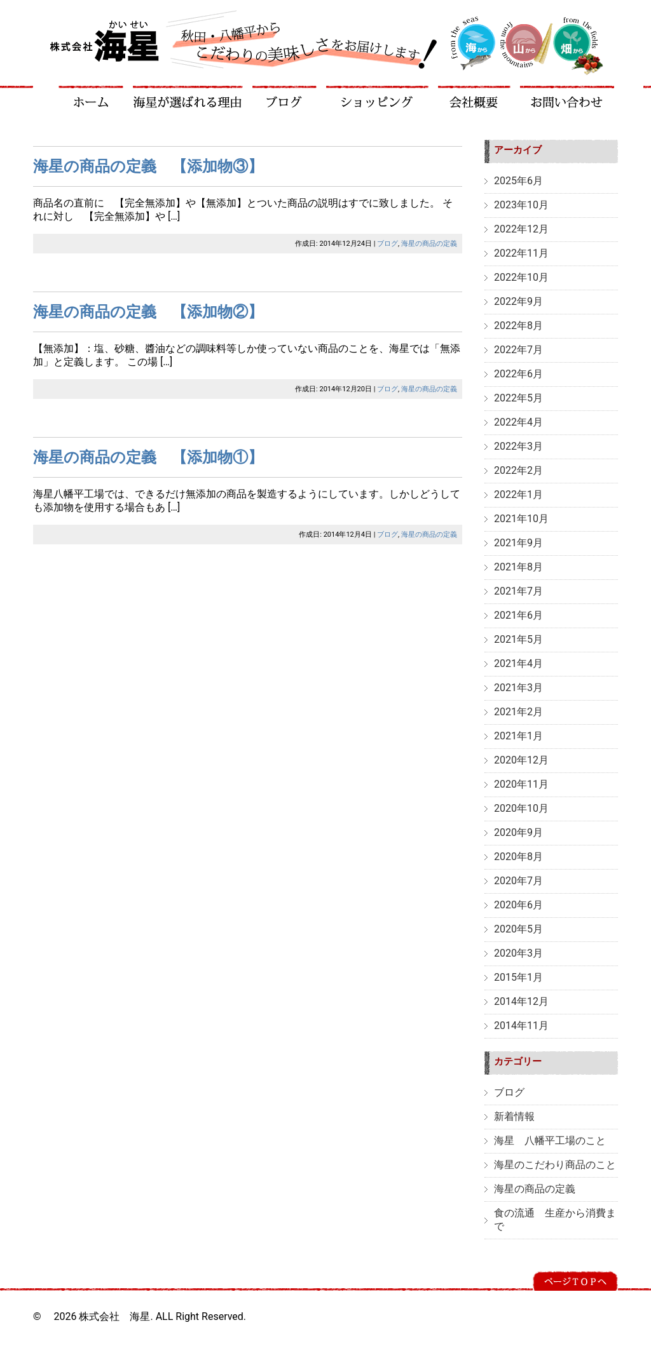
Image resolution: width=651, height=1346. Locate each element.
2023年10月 (521, 205)
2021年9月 (518, 543)
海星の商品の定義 (429, 243)
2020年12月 (521, 760)
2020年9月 (518, 832)
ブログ (284, 97)
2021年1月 (518, 736)
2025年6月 (518, 181)
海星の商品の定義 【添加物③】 (148, 166)
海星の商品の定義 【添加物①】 (148, 457)
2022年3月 (518, 446)
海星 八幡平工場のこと (550, 1140)
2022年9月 (518, 301)
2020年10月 (521, 808)
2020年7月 (518, 881)
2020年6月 (518, 905)
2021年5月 (518, 639)
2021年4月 (518, 663)
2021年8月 (518, 567)
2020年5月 (518, 929)
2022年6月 (518, 374)
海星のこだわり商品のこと (555, 1165)
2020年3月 (518, 953)
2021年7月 (518, 591)
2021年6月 (518, 615)
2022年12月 (521, 229)
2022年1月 (518, 494)
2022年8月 (518, 326)
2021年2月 (518, 712)
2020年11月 (521, 784)
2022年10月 (521, 277)
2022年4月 (518, 422)
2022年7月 (518, 350)
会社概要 (474, 97)
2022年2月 (518, 470)
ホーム (91, 97)
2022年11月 (521, 253)
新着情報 (514, 1116)
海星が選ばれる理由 (188, 97)
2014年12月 (521, 1001)
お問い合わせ (567, 97)
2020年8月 (518, 857)
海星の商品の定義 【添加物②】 (148, 312)
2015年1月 (518, 977)
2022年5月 (518, 398)
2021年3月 (518, 688)
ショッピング (377, 97)
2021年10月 (521, 519)
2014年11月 (521, 1026)
